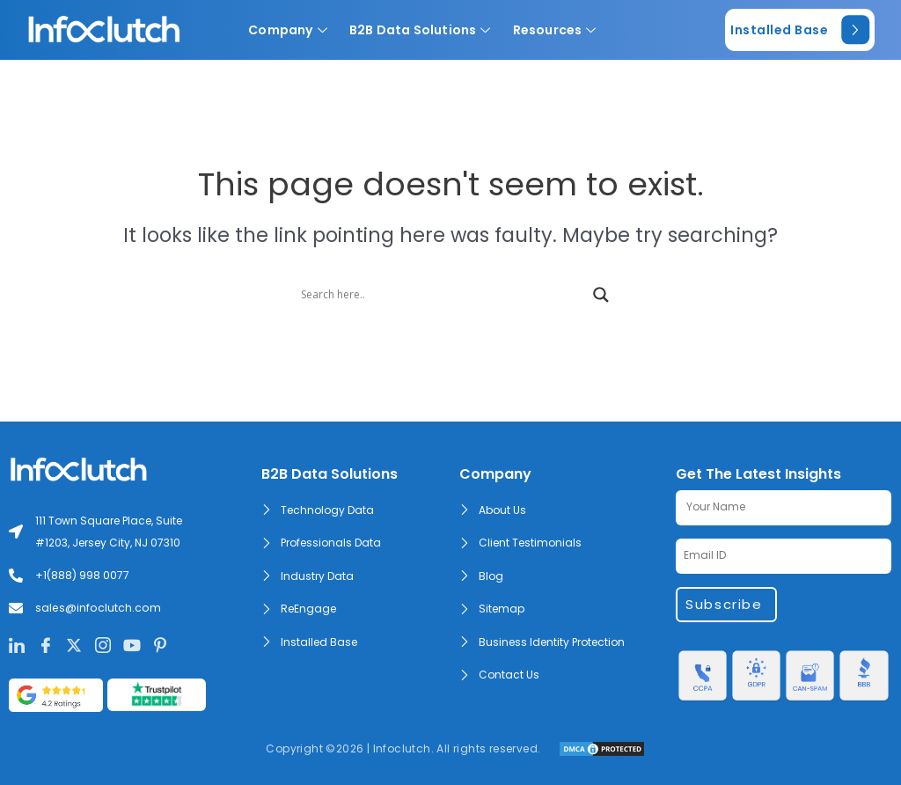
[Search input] (442, 294)
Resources (561, 30)
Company (294, 30)
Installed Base (799, 30)
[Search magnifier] (601, 294)
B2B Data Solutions (426, 30)
